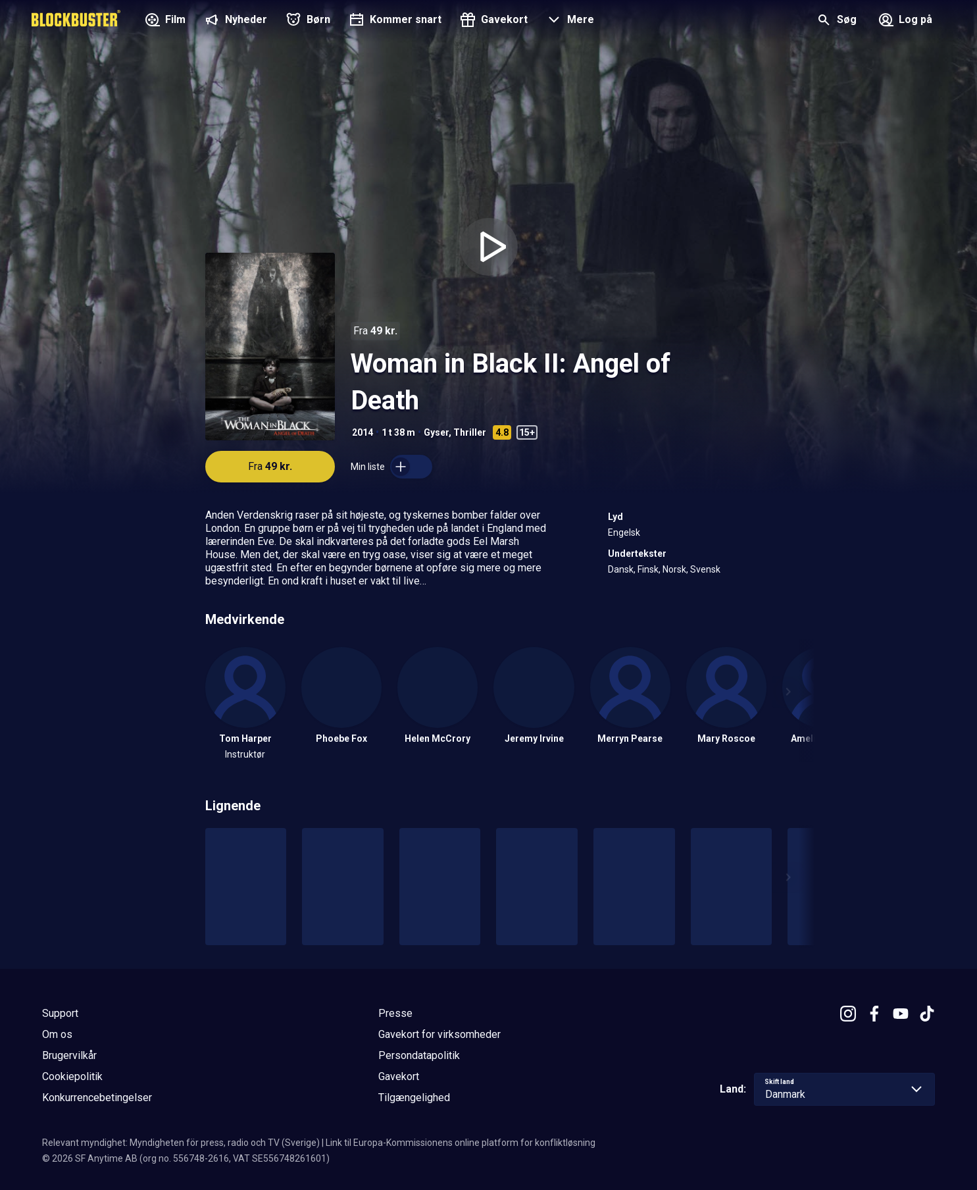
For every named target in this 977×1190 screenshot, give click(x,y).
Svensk (705, 569)
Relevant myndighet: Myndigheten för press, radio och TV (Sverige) (181, 1142)
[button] (568, 21)
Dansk (621, 569)
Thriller (469, 432)
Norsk (674, 569)
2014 (362, 432)
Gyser (436, 432)
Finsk (648, 569)
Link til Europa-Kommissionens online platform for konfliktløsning (460, 1142)
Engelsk (624, 532)
